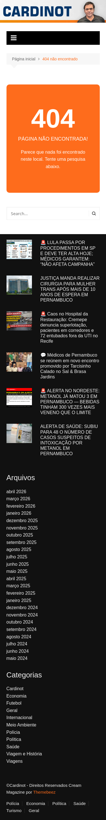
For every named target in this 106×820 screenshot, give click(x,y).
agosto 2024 (19, 636)
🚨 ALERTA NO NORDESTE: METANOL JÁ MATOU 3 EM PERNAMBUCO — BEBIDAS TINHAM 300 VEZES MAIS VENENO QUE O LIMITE (70, 401)
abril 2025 (16, 578)
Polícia (13, 732)
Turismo (14, 810)
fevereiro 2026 (21, 506)
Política (14, 739)
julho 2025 (17, 556)
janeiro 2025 (19, 600)
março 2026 (19, 498)
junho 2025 (18, 564)
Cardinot (15, 688)
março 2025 (19, 585)
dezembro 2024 (22, 607)
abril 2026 (16, 491)
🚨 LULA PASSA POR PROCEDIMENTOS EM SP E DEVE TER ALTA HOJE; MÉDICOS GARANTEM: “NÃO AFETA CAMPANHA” (68, 253)
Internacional (20, 717)
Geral (12, 710)
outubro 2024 (20, 622)
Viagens (15, 761)
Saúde (13, 746)
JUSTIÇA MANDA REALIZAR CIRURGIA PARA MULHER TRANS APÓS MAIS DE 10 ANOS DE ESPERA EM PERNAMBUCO (70, 289)
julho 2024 (17, 643)
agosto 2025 (19, 549)
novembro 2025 (22, 528)
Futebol (14, 703)
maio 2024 (17, 658)
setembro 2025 (22, 542)
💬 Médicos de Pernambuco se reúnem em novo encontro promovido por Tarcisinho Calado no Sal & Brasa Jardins (69, 366)
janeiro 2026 (19, 513)
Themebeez (44, 792)
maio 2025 (17, 571)
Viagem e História (24, 753)
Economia (17, 696)
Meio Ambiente (21, 724)
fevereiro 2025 (21, 593)
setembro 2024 (22, 629)
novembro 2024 (22, 615)
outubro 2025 (20, 535)
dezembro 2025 (22, 520)
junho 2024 (18, 651)
